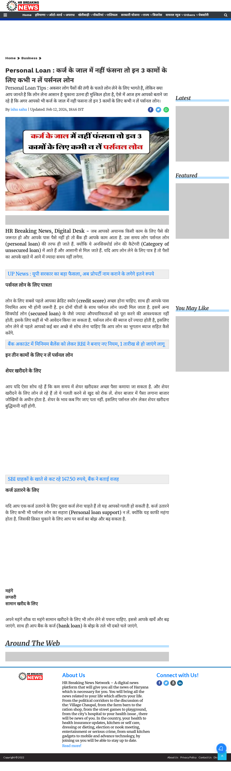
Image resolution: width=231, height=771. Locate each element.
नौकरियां (98, 15)
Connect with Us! (178, 675)
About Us (73, 675)
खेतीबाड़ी (83, 15)
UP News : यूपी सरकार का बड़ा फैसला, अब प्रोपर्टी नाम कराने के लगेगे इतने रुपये (81, 274)
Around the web (32, 643)
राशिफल (112, 15)
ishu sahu (19, 109)
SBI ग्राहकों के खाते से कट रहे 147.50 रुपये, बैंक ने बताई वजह (63, 479)
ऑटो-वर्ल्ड (55, 15)
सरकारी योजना (130, 15)
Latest (183, 98)
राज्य (146, 15)
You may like (192, 308)
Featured (186, 175)
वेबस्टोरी (204, 15)
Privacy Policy (188, 757)
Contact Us (205, 757)
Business (29, 58)
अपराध (70, 15)
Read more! (71, 745)
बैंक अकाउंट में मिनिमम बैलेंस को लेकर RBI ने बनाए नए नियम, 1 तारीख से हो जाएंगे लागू (86, 344)
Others (189, 15)
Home (26, 15)
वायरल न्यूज (173, 15)
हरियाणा (40, 15)
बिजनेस (157, 15)
